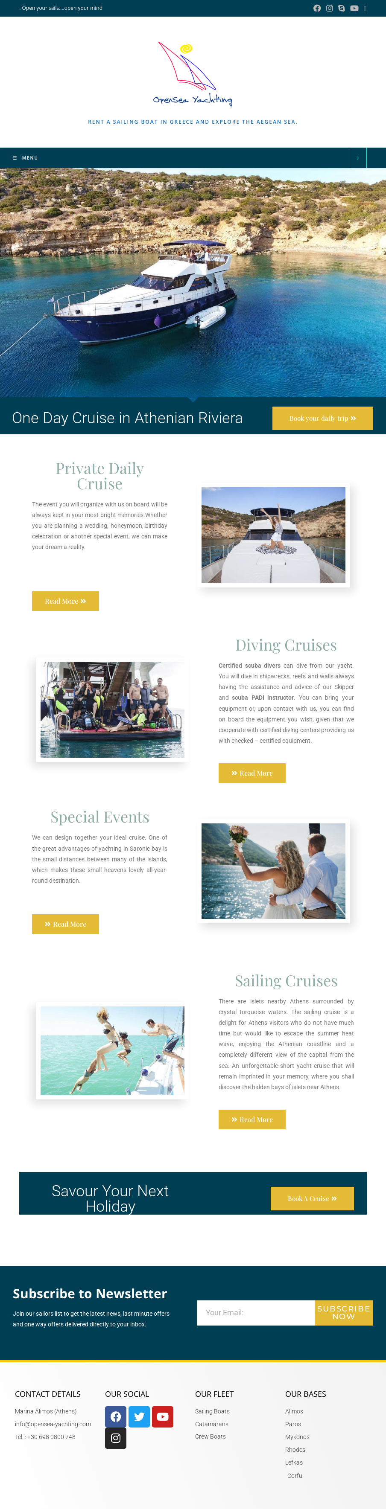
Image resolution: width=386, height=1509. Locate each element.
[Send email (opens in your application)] (364, 8)
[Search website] (358, 158)
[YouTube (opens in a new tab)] (354, 8)
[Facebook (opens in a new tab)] (317, 8)
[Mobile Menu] (25, 158)
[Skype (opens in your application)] (342, 8)
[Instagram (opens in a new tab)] (330, 8)
